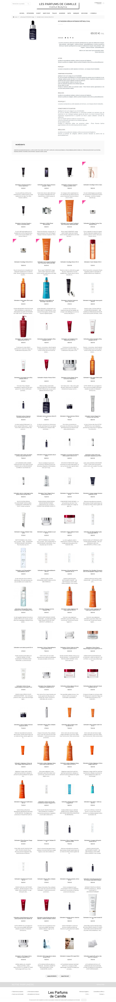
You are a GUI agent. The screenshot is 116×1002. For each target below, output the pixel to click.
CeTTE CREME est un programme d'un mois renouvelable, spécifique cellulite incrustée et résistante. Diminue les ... (93, 388)
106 (23, 265)
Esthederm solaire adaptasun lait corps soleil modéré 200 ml (92, 610)
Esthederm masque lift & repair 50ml (69, 956)
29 (23, 574)
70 (23, 728)
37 (23, 535)
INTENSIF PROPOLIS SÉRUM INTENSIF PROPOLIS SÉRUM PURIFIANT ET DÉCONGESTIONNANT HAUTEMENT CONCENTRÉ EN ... (92, 890)
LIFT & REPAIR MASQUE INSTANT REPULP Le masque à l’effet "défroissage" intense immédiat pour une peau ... (69, 967)
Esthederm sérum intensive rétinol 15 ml (74, 21)
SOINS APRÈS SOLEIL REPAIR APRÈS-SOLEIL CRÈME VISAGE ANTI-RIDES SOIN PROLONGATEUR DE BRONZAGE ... (69, 812)
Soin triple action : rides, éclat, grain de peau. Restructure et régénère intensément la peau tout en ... (69, 387)
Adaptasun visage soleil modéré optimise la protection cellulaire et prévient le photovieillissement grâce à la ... (23, 774)
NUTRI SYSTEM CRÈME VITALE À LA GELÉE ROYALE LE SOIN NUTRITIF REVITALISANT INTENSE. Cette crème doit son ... (69, 658)
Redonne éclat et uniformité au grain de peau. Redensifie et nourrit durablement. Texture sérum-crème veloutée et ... (69, 272)
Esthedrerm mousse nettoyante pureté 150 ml (92, 841)
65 (70, 689)
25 (93, 304)
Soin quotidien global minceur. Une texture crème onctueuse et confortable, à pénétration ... (70, 696)
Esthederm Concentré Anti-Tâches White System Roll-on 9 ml (70, 455)
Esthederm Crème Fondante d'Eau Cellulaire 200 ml (93, 340)
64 (93, 689)
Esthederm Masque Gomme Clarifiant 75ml (46, 610)
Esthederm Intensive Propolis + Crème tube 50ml (23, 185)
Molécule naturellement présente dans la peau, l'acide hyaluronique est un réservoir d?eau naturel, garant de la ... (69, 851)
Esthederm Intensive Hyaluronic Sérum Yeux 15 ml (69, 301)
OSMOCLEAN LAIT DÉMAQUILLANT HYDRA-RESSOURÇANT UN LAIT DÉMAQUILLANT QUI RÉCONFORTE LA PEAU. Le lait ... (92, 542)
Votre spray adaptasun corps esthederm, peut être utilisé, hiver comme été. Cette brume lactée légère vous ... (46, 774)
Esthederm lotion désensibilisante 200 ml (46, 571)
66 (70, 535)
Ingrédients (20, 145)
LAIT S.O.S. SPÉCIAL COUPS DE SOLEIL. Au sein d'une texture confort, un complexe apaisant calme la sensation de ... (92, 812)
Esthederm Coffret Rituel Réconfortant (46, 224)
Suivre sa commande (17, 994)
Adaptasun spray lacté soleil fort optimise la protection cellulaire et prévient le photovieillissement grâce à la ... (69, 774)
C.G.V (87, 994)
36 (93, 188)
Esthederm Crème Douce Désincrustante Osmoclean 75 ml (23, 687)
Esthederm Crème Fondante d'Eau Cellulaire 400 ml (46, 340)
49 (23, 767)
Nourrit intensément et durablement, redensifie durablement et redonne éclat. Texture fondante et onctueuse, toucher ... (23, 272)
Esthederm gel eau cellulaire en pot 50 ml (46, 532)
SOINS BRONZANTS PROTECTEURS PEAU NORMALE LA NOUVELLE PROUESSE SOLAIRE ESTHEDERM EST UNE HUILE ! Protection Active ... (23, 311)
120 (69, 265)
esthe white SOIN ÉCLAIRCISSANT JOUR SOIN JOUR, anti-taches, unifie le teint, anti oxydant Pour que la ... (92, 465)
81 (23, 844)
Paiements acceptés (17, 991)
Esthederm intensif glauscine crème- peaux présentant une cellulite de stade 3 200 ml (23, 918)
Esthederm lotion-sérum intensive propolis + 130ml (46, 185)
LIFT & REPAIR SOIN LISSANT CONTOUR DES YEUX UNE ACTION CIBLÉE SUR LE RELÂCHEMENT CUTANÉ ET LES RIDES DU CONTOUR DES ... (23, 465)
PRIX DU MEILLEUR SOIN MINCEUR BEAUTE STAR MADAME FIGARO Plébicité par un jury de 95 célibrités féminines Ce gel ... (46, 388)
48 (69, 342)
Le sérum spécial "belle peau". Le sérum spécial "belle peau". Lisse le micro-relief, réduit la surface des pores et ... (23, 427)
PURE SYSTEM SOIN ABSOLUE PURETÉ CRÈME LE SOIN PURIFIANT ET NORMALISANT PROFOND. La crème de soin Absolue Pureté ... (23, 658)
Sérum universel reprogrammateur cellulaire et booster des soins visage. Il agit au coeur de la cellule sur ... (46, 850)
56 (46, 304)
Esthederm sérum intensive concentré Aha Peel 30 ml (23, 417)
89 (23, 497)
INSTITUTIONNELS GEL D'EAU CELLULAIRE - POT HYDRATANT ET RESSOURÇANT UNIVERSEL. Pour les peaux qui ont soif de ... (46, 542)
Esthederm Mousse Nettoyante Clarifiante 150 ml (69, 571)
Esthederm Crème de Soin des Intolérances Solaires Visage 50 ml (46, 802)
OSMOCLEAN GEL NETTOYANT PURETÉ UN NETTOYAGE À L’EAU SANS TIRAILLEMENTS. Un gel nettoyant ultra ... (23, 890)
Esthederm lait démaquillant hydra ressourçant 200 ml (93, 532)
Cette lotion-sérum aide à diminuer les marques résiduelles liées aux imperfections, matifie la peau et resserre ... (46, 195)
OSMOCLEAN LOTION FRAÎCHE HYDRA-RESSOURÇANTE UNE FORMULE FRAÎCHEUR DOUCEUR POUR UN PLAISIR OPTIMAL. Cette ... (92, 311)
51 (93, 265)
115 (46, 959)
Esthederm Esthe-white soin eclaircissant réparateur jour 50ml (92, 455)
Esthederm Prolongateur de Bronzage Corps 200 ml (46, 301)
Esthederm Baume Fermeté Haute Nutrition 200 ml (92, 687)
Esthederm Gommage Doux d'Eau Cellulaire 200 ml (23, 378)
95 (70, 921)
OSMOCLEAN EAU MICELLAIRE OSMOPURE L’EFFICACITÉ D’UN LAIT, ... (93, 580)
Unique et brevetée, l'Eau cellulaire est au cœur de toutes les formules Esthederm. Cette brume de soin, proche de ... (46, 735)
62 (46, 381)
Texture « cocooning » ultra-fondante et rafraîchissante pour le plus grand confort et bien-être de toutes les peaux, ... (46, 350)
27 (46, 728)
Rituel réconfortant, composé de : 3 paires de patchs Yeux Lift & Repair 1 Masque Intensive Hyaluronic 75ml (46, 233)
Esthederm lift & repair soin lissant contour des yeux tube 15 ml (23, 455)
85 (46, 458)
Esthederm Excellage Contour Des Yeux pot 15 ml (93, 224)
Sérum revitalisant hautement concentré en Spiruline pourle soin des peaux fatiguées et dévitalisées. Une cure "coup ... (46, 465)
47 (70, 304)
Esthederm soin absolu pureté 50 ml (23, 647)
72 (23, 805)
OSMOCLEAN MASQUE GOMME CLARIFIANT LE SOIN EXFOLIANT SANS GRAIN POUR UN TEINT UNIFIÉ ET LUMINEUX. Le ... (46, 620)
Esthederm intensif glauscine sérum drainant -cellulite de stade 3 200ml (46, 918)
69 (46, 419)
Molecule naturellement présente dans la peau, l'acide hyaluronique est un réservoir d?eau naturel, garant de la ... (92, 504)
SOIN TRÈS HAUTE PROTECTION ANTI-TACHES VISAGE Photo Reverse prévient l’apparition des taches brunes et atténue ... (23, 851)
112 (46, 497)
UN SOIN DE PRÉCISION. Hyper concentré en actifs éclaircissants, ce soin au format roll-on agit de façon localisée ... (69, 465)
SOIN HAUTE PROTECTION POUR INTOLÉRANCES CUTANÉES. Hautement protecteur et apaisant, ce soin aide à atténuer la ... (46, 812)
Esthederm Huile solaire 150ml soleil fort (23, 301)
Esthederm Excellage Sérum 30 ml (70, 262)
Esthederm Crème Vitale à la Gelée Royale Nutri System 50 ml (69, 648)
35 (93, 574)
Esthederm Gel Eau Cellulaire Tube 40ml (23, 532)
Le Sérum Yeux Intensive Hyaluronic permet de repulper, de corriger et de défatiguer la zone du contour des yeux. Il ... (69, 311)
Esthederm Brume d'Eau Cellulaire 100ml (46, 725)
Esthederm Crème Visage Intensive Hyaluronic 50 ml (23, 725)
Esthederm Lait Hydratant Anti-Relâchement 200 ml (69, 340)
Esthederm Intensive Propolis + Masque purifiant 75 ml (69, 185)
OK (83, 1000)
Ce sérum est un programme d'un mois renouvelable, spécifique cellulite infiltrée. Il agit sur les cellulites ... (46, 928)
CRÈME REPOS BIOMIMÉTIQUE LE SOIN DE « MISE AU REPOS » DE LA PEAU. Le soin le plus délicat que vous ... (92, 658)
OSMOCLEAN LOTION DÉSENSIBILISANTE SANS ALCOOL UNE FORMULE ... (46, 580)
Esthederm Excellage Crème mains (93, 185)
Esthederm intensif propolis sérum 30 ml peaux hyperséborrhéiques (93, 879)
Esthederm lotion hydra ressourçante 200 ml (92, 301)
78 (23, 458)
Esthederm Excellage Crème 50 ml (23, 262)
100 (23, 959)
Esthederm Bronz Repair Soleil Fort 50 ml (93, 725)
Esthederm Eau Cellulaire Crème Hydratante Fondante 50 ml (46, 687)
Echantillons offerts (99, 991)
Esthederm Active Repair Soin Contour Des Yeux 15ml (92, 417)
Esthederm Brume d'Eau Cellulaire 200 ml (46, 879)
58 (23, 342)
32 (23, 381)
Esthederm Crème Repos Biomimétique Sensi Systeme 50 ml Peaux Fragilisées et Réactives (92, 648)
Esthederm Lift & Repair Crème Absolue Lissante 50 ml (23, 957)
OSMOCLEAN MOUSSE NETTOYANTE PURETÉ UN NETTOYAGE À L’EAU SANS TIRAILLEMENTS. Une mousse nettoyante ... (70, 581)
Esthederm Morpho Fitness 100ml (46, 377)
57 (93, 805)
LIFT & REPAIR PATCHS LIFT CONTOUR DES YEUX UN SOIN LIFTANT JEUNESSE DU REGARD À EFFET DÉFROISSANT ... (92, 967)
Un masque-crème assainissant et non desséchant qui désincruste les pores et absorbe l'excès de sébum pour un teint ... (70, 195)
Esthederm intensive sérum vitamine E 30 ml (69, 918)
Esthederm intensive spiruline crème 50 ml (69, 879)
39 (70, 188)
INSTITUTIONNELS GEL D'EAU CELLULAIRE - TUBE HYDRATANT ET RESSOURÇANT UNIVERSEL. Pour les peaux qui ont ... (23, 542)
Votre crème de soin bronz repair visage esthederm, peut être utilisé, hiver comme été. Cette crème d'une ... (69, 735)
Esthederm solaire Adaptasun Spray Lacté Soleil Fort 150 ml (69, 764)
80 (69, 227)
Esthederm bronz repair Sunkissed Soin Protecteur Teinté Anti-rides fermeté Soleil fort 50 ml (69, 224)
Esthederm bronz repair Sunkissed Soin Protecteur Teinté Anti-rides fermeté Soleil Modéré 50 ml (46, 262)
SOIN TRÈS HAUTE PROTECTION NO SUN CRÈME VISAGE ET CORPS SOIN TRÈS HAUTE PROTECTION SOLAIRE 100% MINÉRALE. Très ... (92, 928)
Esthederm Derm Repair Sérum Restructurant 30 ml (46, 494)
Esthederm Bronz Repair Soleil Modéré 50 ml (69, 725)
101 (46, 844)
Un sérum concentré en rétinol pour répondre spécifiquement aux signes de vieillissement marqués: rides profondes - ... (46, 427)
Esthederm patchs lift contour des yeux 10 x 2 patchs (93, 957)
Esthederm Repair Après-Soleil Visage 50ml (69, 802)
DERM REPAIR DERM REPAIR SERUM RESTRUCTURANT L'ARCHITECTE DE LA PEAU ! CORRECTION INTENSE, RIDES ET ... (46, 504)
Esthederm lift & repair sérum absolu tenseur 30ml (46, 957)
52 (23, 188)
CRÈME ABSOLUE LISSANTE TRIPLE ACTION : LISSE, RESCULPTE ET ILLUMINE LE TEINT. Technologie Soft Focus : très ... (23, 967)
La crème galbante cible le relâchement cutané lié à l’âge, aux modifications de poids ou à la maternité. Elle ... (69, 542)
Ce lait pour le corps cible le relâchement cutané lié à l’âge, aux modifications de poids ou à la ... (23, 349)
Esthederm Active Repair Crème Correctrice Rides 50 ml (69, 378)
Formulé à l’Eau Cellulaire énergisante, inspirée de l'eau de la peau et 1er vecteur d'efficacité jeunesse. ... (23, 388)
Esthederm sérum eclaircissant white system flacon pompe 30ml (23, 494)
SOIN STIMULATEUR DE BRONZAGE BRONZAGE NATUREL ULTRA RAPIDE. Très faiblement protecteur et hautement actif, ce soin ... (23, 812)
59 (23, 227)
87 (93, 227)
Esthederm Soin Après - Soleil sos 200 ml (92, 802)
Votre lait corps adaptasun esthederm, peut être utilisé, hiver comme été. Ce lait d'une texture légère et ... (69, 620)
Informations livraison (33, 991)
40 (46, 535)
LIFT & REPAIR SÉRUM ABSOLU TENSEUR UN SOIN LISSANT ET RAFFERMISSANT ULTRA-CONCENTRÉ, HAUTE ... (46, 967)
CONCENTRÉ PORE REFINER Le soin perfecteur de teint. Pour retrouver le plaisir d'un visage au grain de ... (70, 504)
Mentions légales (83, 991)
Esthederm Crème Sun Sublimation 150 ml (23, 802)
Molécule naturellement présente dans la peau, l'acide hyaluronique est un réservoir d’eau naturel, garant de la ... (23, 735)
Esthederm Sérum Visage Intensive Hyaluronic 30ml (69, 841)
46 (46, 342)
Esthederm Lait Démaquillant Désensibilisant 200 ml (23, 571)
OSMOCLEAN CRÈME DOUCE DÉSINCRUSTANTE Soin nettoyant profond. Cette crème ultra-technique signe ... (23, 697)
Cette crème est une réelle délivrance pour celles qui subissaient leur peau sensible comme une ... (46, 657)
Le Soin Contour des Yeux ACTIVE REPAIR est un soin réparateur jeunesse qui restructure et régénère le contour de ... (92, 427)
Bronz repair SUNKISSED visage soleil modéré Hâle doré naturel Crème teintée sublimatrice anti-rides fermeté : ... (69, 234)
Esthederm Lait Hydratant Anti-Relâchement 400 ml (23, 340)
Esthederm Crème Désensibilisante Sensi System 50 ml (46, 648)
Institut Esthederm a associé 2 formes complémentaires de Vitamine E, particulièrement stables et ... (69, 928)
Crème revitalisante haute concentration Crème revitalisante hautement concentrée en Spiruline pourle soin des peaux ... (69, 890)
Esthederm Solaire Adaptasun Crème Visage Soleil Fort (92, 764)
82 (69, 381)
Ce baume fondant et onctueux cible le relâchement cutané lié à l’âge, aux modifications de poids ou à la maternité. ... (92, 697)
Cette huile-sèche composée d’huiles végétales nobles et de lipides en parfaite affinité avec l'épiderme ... (92, 271)
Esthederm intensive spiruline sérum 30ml (46, 455)
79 (69, 419)
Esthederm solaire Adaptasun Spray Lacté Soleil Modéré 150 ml (46, 764)
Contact (101, 994)
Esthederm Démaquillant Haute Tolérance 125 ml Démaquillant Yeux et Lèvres (23, 610)
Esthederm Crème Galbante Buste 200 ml (70, 532)
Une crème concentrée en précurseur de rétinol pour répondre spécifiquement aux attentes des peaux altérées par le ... (69, 427)
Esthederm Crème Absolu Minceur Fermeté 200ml (70, 687)
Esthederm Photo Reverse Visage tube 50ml (23, 841)
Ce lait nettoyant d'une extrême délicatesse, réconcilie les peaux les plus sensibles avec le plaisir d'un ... (23, 580)
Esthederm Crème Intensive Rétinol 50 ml (69, 417)
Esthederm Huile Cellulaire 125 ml (92, 262)
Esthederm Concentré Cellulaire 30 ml (46, 841)
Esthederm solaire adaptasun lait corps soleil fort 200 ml (69, 610)
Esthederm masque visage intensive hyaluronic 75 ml (92, 494)
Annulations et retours (33, 994)
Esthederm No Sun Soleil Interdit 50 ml (92, 918)
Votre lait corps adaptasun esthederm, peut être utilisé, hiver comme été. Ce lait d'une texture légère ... (92, 620)
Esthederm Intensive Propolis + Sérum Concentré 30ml (23, 224)
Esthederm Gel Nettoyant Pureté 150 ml (23, 879)
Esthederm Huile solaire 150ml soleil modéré (92, 378)
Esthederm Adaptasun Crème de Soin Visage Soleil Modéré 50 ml (23, 764)
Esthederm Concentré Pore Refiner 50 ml (69, 494)
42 (46, 188)
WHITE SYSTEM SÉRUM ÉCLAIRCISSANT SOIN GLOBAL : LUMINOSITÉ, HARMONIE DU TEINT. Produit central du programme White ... (23, 504)
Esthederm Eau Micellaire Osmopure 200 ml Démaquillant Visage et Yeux (92, 571)
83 (23, 419)
